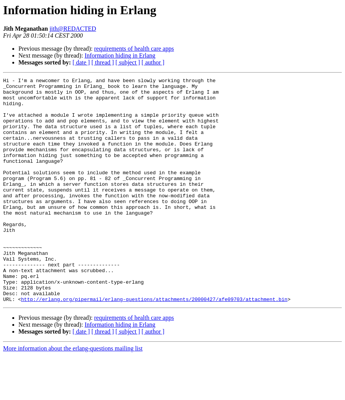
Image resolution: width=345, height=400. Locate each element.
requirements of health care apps (134, 48)
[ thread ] (102, 62)
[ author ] (153, 62)
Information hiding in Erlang (119, 55)
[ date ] (81, 62)
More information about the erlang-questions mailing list (72, 393)
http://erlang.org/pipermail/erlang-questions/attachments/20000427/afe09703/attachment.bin (154, 343)
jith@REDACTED (73, 28)
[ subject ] (128, 62)
